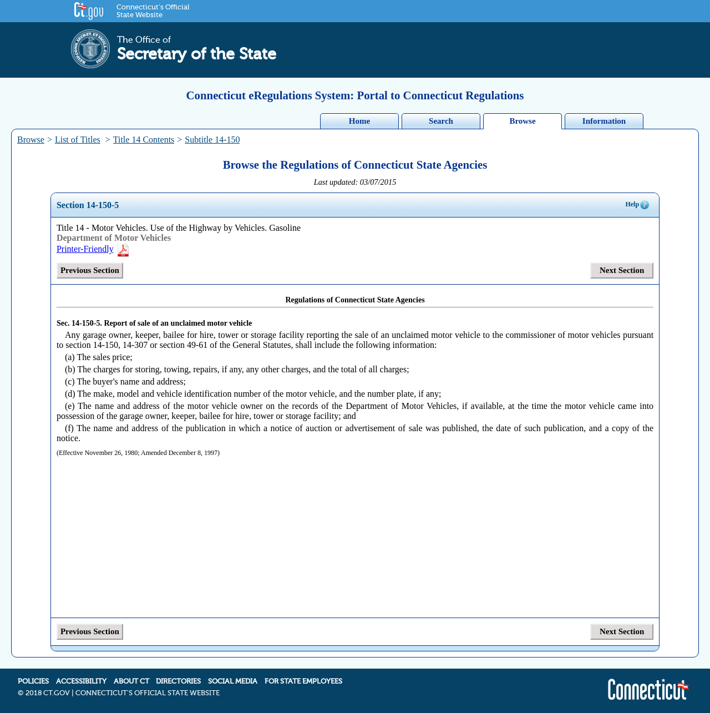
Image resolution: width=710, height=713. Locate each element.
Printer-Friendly (93, 249)
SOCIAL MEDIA (232, 681)
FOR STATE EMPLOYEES (303, 681)
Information (604, 121)
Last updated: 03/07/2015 (355, 182)
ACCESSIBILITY (81, 681)
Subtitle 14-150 (212, 139)
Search (441, 121)
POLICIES (33, 681)
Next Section (622, 270)
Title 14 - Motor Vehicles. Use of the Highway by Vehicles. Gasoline (179, 227)
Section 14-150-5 (88, 205)
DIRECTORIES (178, 681)
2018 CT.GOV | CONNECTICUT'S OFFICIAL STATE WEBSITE (123, 693)
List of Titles (77, 139)
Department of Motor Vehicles (114, 237)
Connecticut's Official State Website (152, 11)
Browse (522, 121)
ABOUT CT (131, 681)
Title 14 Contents (144, 139)
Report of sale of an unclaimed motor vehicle (178, 323)
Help (637, 204)
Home (359, 121)
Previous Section (89, 270)
